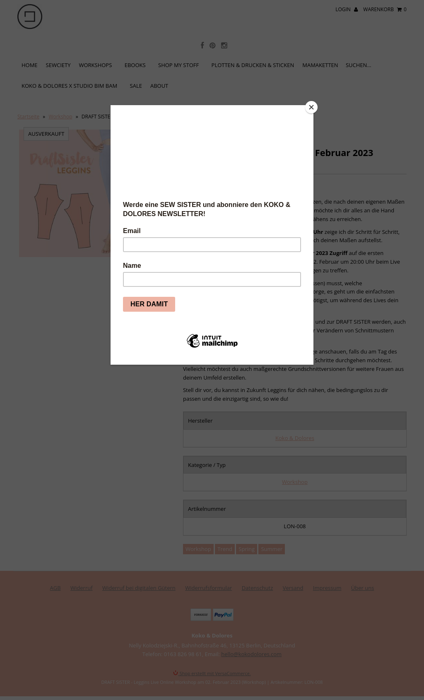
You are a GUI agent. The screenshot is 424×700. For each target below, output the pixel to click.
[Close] (311, 107)
